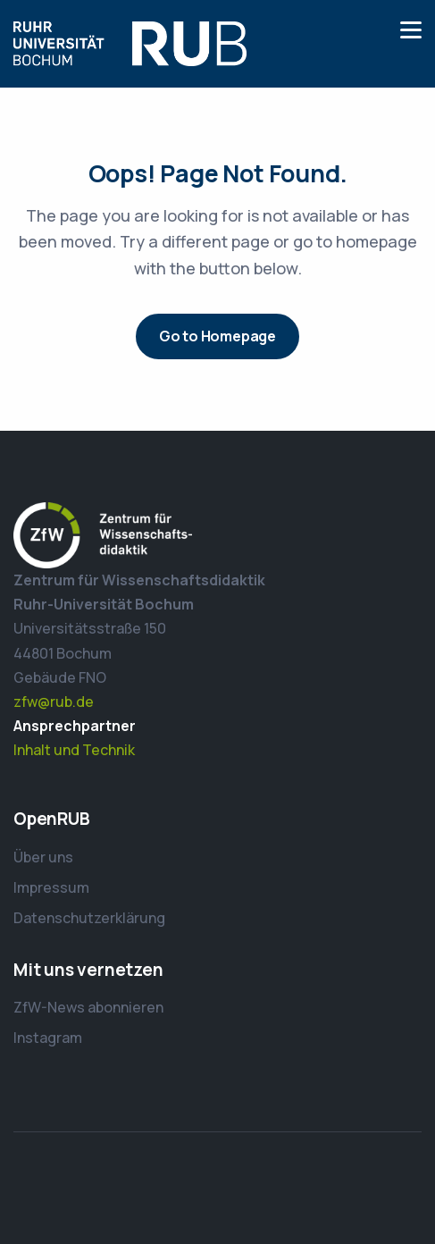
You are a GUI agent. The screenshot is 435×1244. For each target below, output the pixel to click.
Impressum (51, 887)
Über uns (43, 857)
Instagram (47, 1037)
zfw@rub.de (53, 701)
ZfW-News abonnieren (88, 1007)
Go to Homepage (217, 336)
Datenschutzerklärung (89, 918)
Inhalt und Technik (74, 750)
